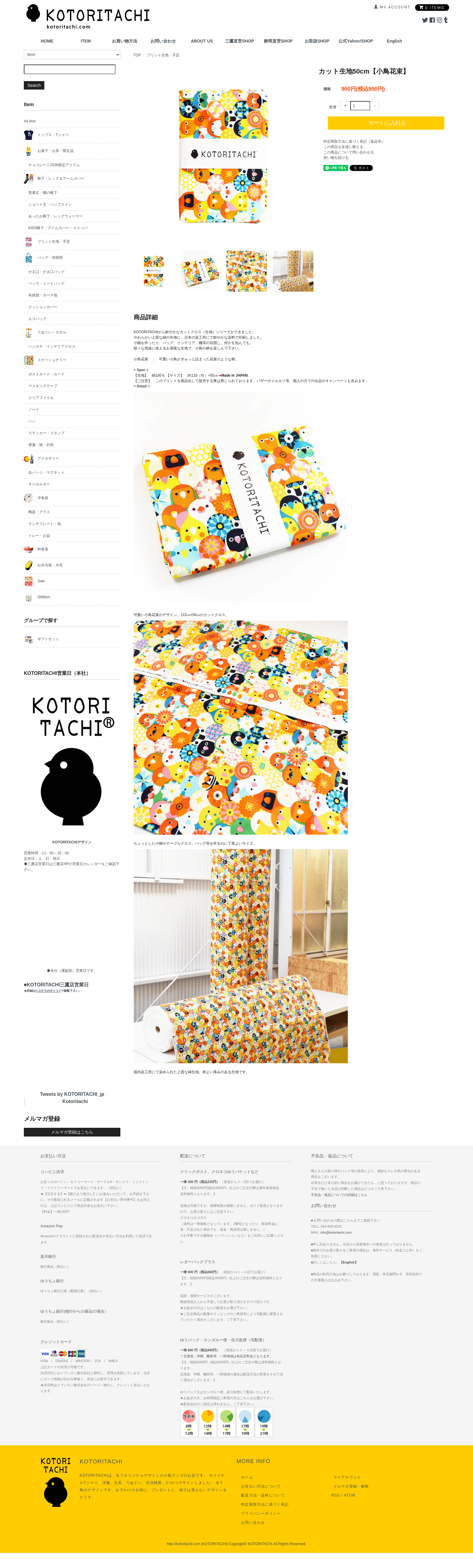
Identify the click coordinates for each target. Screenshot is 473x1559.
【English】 (348, 1262)
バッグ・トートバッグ (46, 283)
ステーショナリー (45, 360)
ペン (32, 421)
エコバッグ (37, 319)
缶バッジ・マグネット (46, 472)
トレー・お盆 (39, 535)
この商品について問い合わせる (348, 152)
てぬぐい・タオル (45, 332)
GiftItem (37, 597)
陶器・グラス (39, 512)
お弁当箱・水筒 (43, 565)
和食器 (36, 549)
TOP (137, 55)
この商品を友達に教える (343, 147)
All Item (30, 121)
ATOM (349, 1495)
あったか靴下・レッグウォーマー (55, 216)
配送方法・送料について (261, 1495)
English (394, 41)
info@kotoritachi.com (335, 1232)
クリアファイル (41, 398)
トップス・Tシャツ (46, 135)
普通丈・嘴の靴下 (42, 193)
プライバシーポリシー (259, 1513)
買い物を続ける (336, 158)
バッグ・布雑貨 (43, 258)
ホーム (245, 1477)
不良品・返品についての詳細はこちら (339, 1195)
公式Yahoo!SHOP (355, 41)
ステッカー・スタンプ (46, 433)
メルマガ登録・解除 (349, 1486)
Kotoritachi (75, 1101)
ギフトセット (41, 639)
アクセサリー (41, 458)
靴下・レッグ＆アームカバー (54, 179)
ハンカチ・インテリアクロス (51, 346)
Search (34, 85)
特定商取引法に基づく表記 (263, 1504)
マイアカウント (345, 1477)
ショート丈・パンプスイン (50, 204)
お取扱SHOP (317, 41)
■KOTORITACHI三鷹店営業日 (56, 987)
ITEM (86, 41)
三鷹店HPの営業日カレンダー (77, 864)
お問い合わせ (163, 41)
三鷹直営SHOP (239, 41)
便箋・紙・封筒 (41, 445)
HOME (47, 41)
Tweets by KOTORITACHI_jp (72, 1094)
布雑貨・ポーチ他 (42, 295)
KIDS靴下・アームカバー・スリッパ (57, 228)
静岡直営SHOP (278, 41)
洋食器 (36, 498)
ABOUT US (202, 41)
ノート (33, 409)
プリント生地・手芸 (163, 55)
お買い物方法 (124, 41)
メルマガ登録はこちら (72, 1132)
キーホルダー (39, 484)
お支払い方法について (259, 1486)
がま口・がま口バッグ (46, 272)
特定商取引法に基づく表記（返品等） (354, 141)
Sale (34, 581)
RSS (336, 1495)
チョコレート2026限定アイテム (54, 165)
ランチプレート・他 (44, 524)
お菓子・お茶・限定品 (49, 151)
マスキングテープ (42, 386)
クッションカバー (42, 307)
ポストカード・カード (46, 374)
